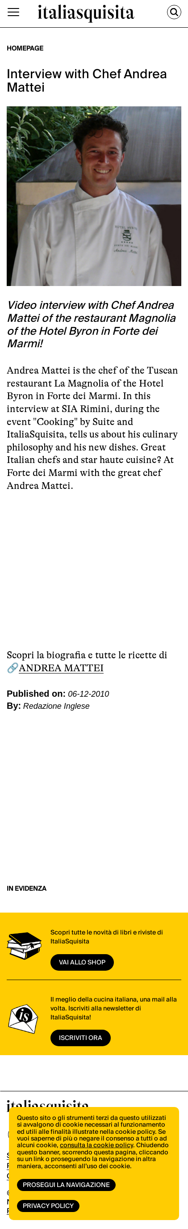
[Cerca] (174, 12)
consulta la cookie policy (96, 1145)
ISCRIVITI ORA (80, 1038)
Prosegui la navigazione (66, 1185)
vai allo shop (82, 962)
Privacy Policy (48, 1206)
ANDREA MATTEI (61, 667)
